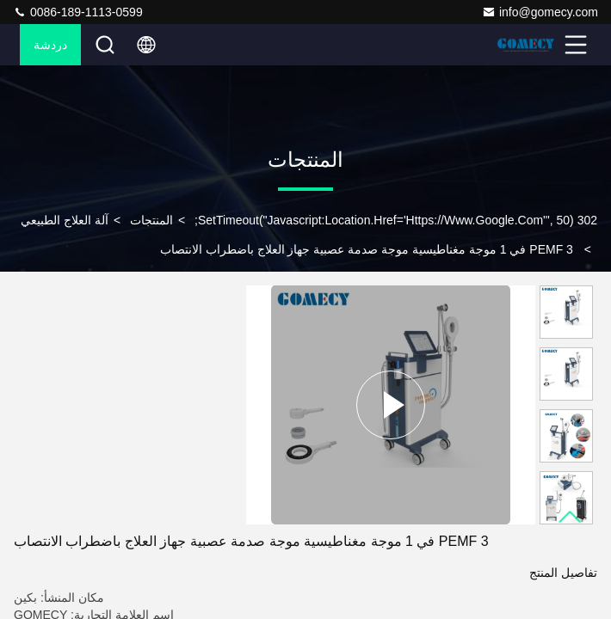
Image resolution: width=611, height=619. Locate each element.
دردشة (50, 45)
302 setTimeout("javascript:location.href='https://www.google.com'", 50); (395, 220)
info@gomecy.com (540, 12)
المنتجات (151, 220)
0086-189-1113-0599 (78, 12)
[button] (570, 517)
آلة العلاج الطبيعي (64, 220)
